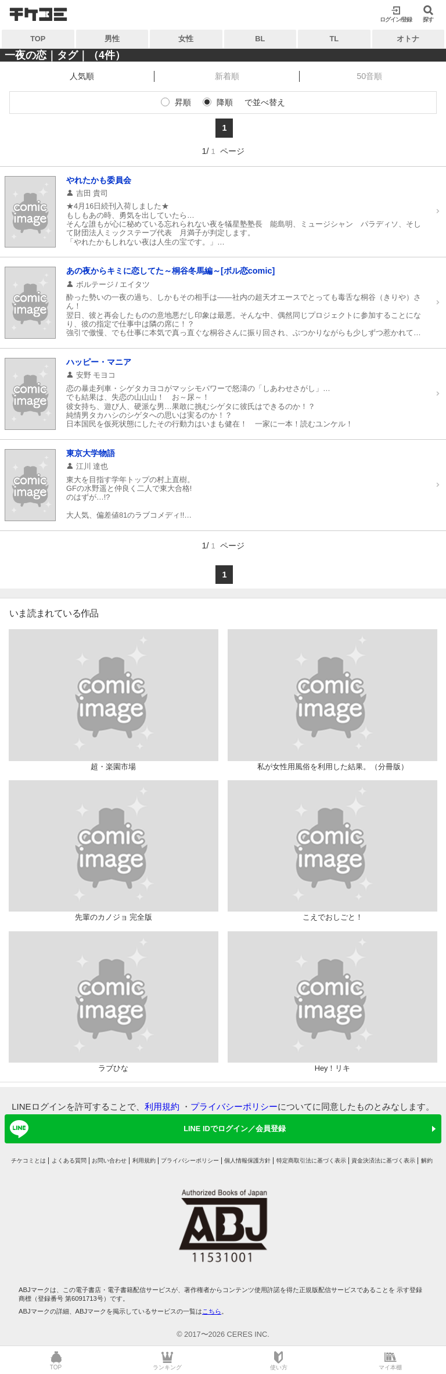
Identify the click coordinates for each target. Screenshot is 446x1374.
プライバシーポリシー (234, 1106)
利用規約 (162, 1106)
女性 (185, 38)
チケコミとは (28, 1160)
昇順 (183, 102)
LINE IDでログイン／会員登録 (146, 1128)
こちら (211, 1311)
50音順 (369, 76)
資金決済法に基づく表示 (383, 1160)
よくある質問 (69, 1160)
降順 (225, 102)
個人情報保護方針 (247, 1160)
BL (260, 38)
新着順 (227, 76)
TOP (37, 38)
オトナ (408, 38)
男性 (112, 38)
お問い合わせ (109, 1160)
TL (334, 38)
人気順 (82, 76)
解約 (427, 1160)
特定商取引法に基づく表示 (311, 1160)
